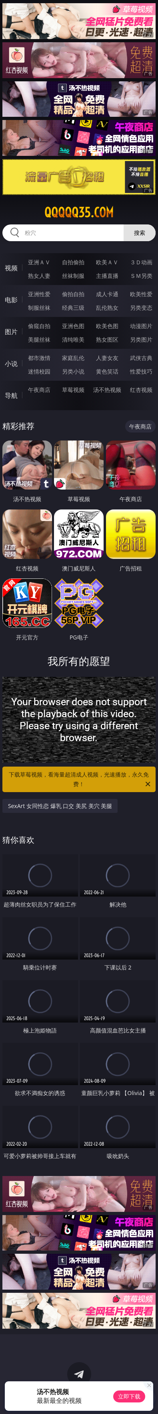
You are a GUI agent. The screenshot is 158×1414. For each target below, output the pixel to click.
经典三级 (73, 307)
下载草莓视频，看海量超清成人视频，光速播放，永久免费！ (80, 780)
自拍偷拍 (73, 262)
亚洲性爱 (39, 294)
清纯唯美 (73, 339)
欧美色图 (107, 326)
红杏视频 (141, 389)
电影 (11, 299)
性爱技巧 (141, 371)
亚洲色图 (73, 326)
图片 (11, 331)
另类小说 (73, 371)
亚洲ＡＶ (39, 262)
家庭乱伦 (73, 358)
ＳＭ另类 (141, 275)
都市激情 (39, 358)
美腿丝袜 (39, 339)
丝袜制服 (73, 275)
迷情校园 (39, 371)
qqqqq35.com (79, 212)
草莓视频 (73, 389)
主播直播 (107, 275)
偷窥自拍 (39, 326)
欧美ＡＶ (107, 262)
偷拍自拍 (73, 294)
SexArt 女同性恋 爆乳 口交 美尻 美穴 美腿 (60, 806)
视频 (11, 268)
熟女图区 (107, 339)
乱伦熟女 (107, 307)
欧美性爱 (141, 294)
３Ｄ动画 (141, 262)
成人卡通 (107, 294)
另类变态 (141, 307)
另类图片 (141, 339)
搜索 (139, 232)
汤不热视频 (107, 389)
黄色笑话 (107, 371)
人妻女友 (107, 358)
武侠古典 (141, 358)
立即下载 (129, 1396)
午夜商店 (39, 389)
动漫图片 (141, 326)
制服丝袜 (39, 307)
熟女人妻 (39, 275)
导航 (11, 395)
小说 (11, 363)
